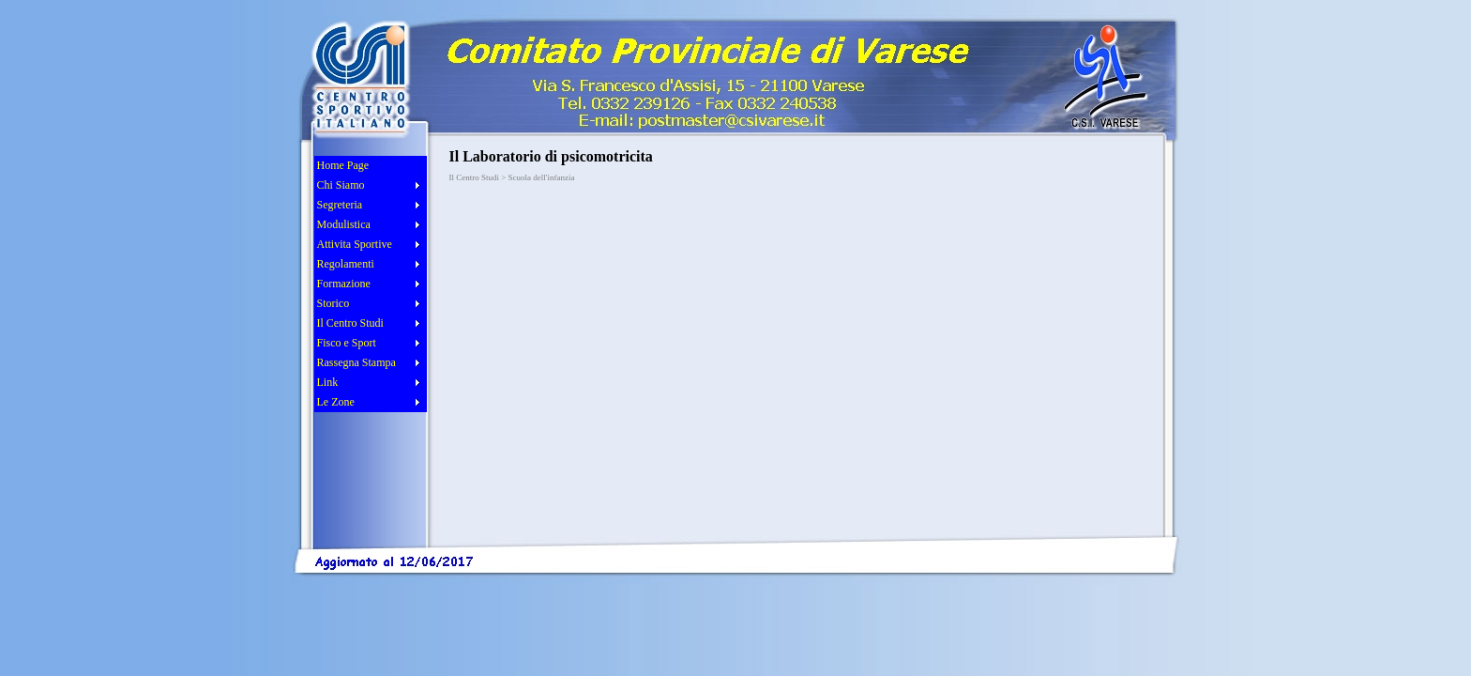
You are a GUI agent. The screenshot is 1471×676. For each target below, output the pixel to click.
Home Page (343, 165)
